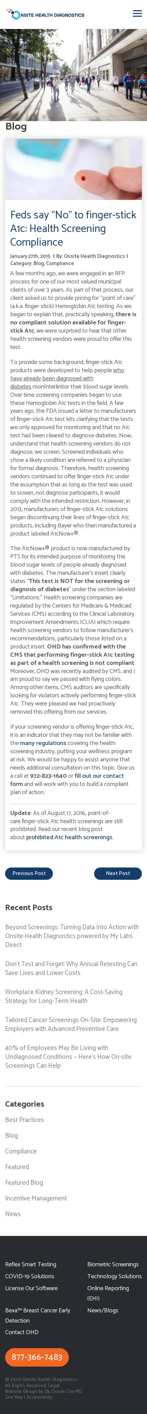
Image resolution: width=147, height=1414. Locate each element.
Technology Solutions (114, 1277)
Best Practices (24, 1120)
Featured (17, 1167)
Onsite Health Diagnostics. (50, 1379)
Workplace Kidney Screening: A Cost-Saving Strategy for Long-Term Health (63, 996)
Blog (38, 263)
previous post (29, 873)
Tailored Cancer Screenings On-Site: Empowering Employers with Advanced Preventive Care (71, 1024)
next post (118, 873)
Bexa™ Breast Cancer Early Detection (37, 1316)
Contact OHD (22, 1333)
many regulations (43, 743)
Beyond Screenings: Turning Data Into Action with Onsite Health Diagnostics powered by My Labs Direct (72, 936)
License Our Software (31, 1289)
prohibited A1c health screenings (69, 837)
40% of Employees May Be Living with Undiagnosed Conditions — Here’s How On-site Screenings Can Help (68, 1057)
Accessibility (40, 1397)
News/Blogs (102, 1311)
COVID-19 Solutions (29, 1277)
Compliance (60, 263)
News (13, 1214)
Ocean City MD (67, 1391)
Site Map (14, 1397)
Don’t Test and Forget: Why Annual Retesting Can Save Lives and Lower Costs (71, 968)
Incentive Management (36, 1198)
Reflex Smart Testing (30, 1265)
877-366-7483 (37, 1357)
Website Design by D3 (27, 1391)
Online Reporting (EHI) (108, 1294)
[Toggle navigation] (137, 13)
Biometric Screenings (113, 1265)
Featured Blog (24, 1183)
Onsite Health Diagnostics (94, 256)
